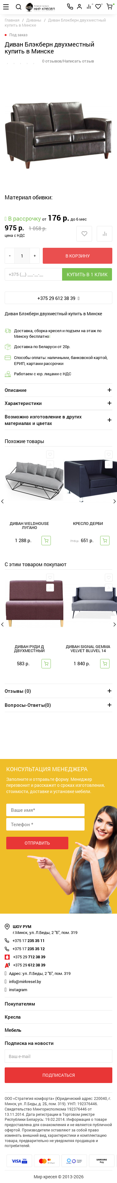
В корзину (78, 256)
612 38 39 (29, 965)
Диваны (33, 20)
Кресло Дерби (88, 524)
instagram (18, 989)
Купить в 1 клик (87, 274)
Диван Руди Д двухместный (29, 649)
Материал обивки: (29, 197)
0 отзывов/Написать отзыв (68, 61)
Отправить (37, 843)
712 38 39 (29, 957)
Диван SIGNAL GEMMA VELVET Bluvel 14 (88, 649)
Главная (12, 20)
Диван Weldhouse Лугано (29, 526)
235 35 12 (28, 948)
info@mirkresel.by (25, 981)
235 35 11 (28, 940)
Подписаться (58, 1075)
